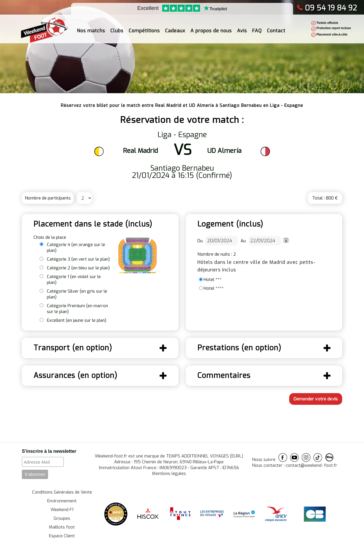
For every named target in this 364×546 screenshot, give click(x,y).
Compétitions (144, 27)
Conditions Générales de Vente (62, 492)
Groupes (62, 518)
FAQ (257, 27)
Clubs (116, 27)
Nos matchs (91, 27)
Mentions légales (169, 473)
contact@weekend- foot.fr (311, 465)
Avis (242, 27)
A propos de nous (211, 27)
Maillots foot (62, 527)
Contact (276, 27)
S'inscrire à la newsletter (49, 451)
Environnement (62, 501)
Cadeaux (175, 27)
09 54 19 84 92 (327, 8)
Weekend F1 (62, 510)
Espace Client (62, 536)
